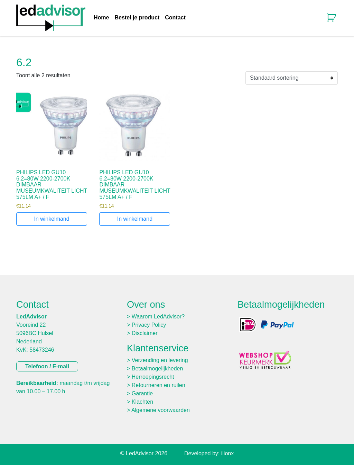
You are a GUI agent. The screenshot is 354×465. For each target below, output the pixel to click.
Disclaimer (145, 333)
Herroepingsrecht (153, 377)
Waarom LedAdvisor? (158, 316)
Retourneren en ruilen (158, 385)
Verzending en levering (160, 360)
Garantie (142, 393)
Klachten (142, 402)
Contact (175, 17)
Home (101, 17)
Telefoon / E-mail (47, 366)
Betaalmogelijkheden (157, 368)
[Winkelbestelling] (291, 78)
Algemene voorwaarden (160, 410)
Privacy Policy (149, 325)
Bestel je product (136, 17)
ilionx (227, 453)
